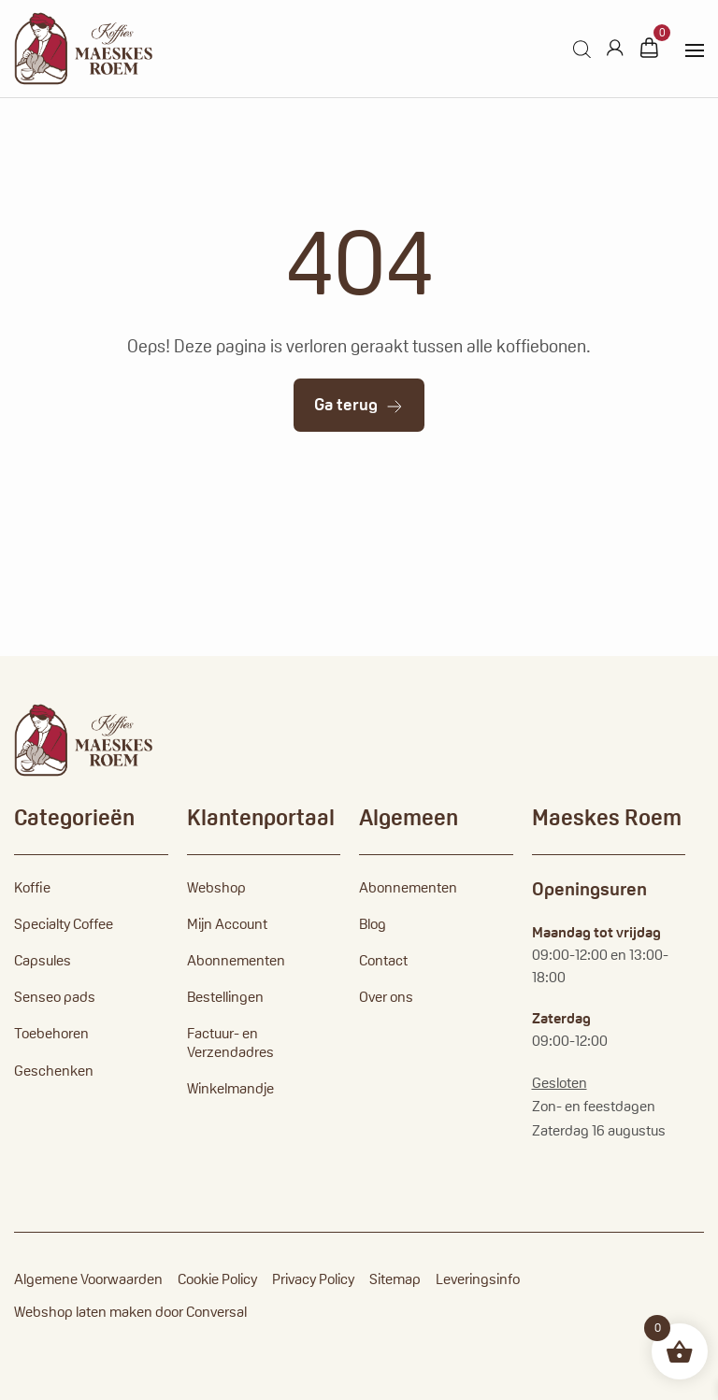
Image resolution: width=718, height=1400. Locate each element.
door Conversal (201, 1312)
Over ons (386, 997)
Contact (383, 960)
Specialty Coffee (63, 924)
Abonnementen (236, 960)
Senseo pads (54, 997)
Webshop (216, 887)
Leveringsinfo (478, 1279)
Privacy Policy (313, 1279)
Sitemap (395, 1279)
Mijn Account (227, 924)
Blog (372, 924)
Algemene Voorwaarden (88, 1279)
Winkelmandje (230, 1088)
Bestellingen (225, 997)
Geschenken (53, 1070)
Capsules (42, 960)
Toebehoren (51, 1033)
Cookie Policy (217, 1279)
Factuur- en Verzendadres (230, 1042)
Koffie (32, 887)
